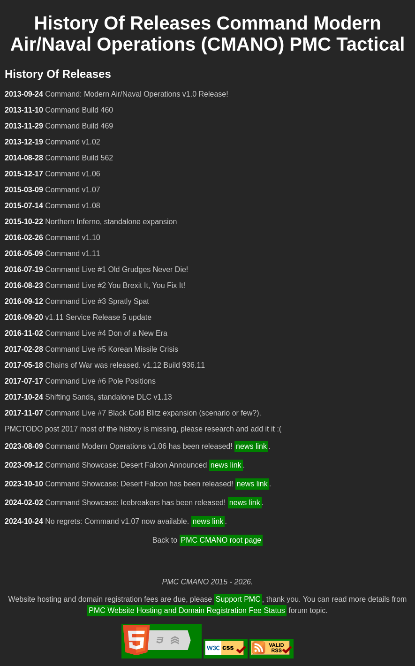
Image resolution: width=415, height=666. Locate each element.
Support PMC (238, 599)
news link (251, 446)
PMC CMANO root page (221, 540)
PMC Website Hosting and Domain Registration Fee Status (187, 610)
